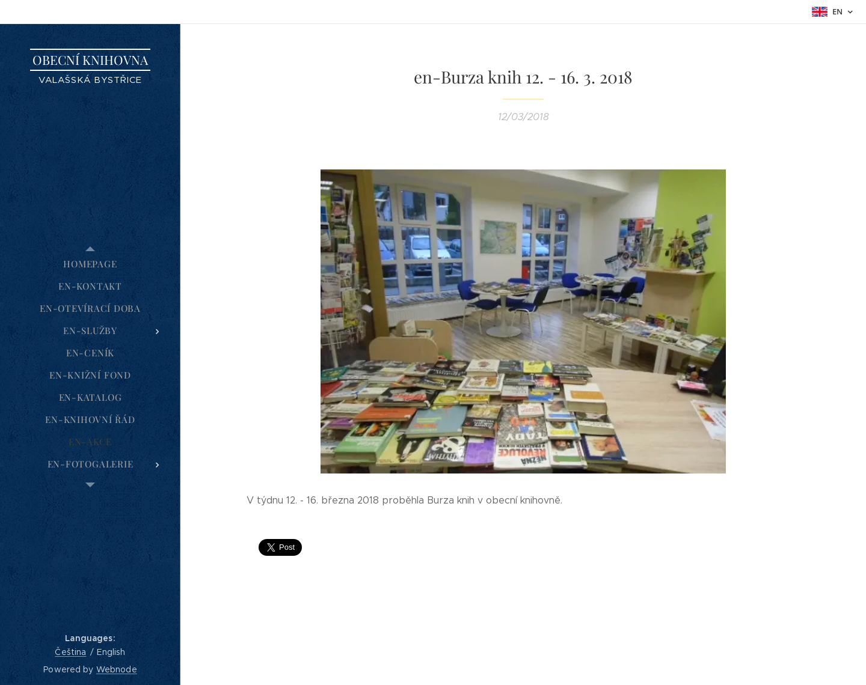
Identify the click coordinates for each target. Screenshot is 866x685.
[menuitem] (90, 264)
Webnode (116, 669)
